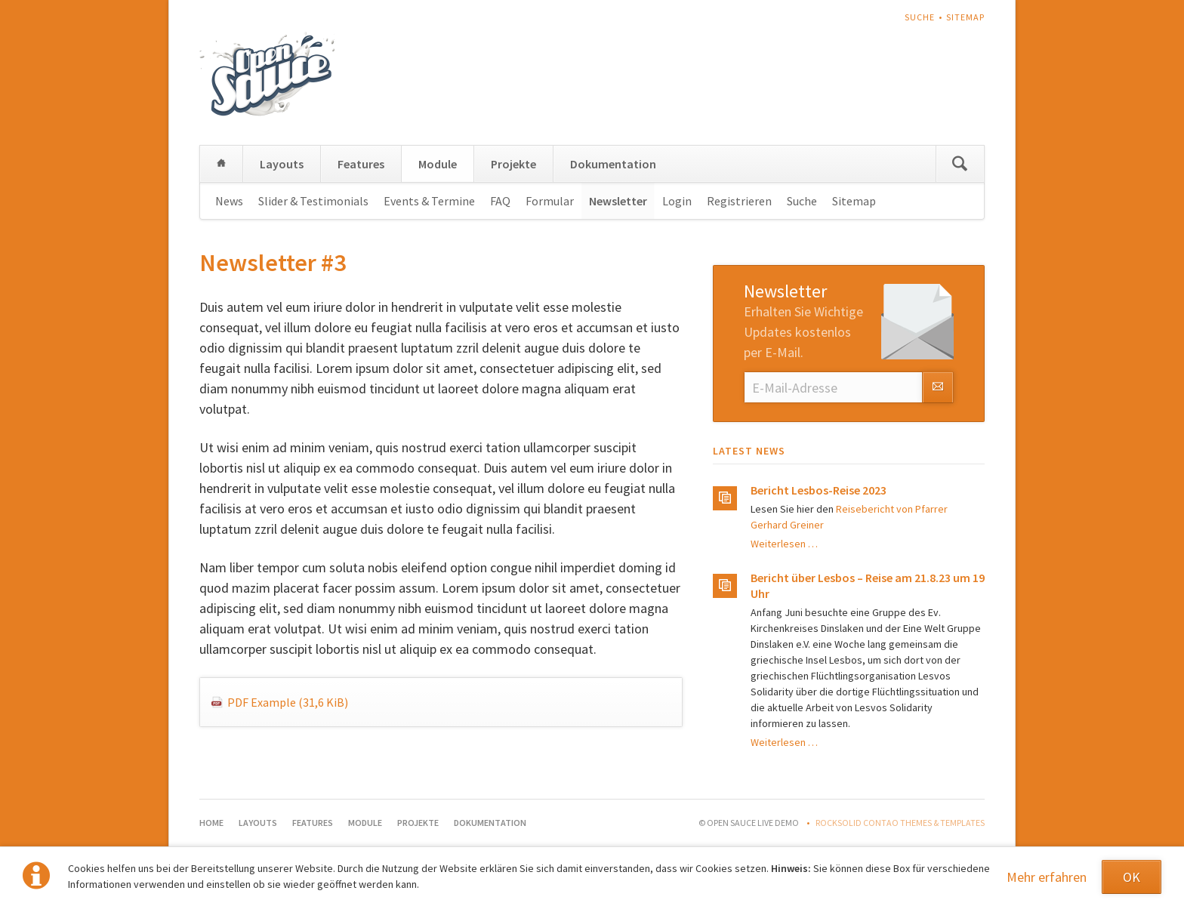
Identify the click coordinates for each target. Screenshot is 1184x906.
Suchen (960, 164)
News (229, 200)
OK (1131, 877)
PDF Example (287, 702)
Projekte (513, 163)
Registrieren (739, 200)
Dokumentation (613, 163)
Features (361, 163)
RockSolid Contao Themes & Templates (900, 822)
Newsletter (618, 200)
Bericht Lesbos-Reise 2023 (818, 490)
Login (677, 200)
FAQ (500, 200)
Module (437, 163)
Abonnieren (938, 387)
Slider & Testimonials (313, 200)
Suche (920, 17)
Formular (550, 200)
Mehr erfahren (1047, 877)
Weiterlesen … (784, 543)
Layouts (282, 163)
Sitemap (965, 17)
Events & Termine (429, 200)
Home (221, 164)
